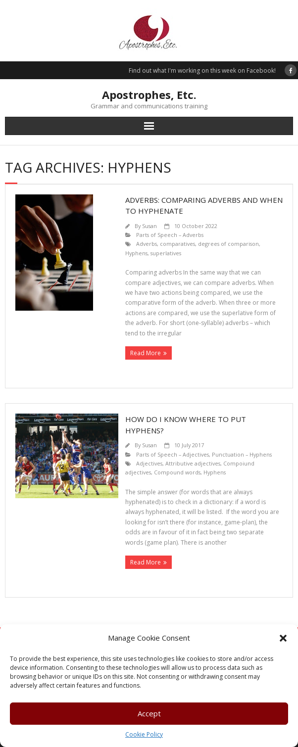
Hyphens (136, 253)
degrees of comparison (228, 243)
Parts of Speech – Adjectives (172, 454)
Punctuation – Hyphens (242, 454)
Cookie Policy (144, 734)
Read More (145, 353)
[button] (283, 638)
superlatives (165, 253)
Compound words (177, 472)
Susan (149, 226)
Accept (149, 713)
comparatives (177, 243)
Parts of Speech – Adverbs (169, 234)
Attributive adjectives (192, 463)
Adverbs (146, 243)
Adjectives (149, 463)
